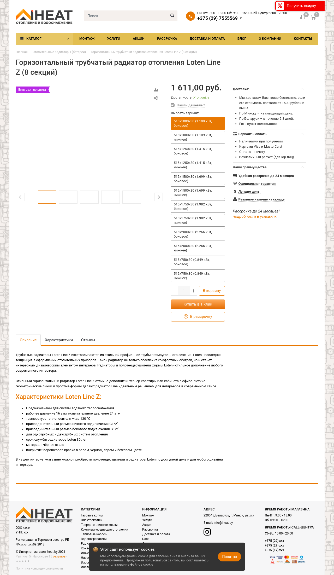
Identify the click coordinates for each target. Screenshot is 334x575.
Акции (139, 39)
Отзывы (88, 340)
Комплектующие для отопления (104, 529)
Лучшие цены (249, 191)
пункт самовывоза (262, 124)
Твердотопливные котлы (99, 525)
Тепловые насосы (94, 534)
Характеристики (59, 340)
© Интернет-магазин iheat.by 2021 (40, 552)
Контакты (303, 39)
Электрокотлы (91, 520)
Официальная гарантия (257, 184)
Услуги (113, 39)
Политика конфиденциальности (39, 568)
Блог (241, 39)
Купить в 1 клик (198, 304)
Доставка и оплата (207, 39)
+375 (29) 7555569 (217, 18)
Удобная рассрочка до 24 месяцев (266, 176)
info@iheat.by (223, 523)
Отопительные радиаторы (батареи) (59, 52)
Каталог (33, 39)
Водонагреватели (93, 539)
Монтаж (86, 39)
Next (158, 197)
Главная (22, 52)
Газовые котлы (92, 515)
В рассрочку (198, 316)
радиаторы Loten (142, 459)
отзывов (59, 556)
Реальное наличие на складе (261, 199)
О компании (270, 39)
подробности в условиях (255, 216)
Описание (28, 340)
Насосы (86, 558)
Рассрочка (167, 39)
